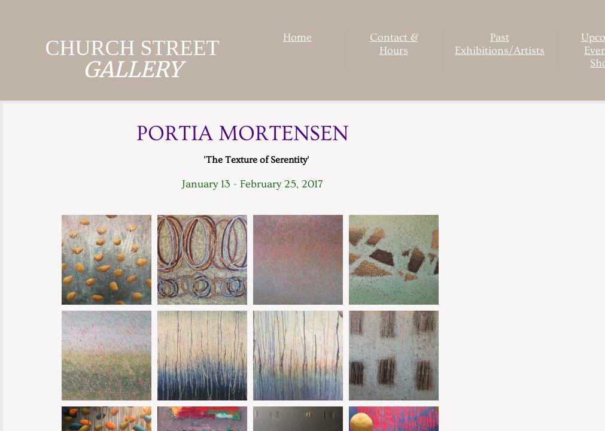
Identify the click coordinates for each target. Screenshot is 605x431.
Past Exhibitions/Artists (500, 44)
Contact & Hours (394, 44)
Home (297, 37)
